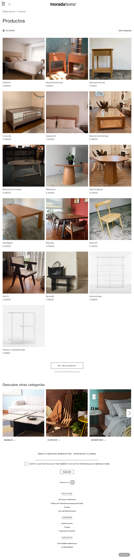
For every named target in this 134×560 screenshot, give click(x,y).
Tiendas (67, 527)
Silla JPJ (6, 296)
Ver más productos (67, 366)
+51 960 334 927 (67, 547)
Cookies (67, 507)
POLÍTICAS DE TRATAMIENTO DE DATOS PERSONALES (67, 464)
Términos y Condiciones (67, 499)
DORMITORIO (98, 440)
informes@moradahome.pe (67, 543)
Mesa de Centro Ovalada (12, 189)
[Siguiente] (129, 413)
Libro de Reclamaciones (67, 511)
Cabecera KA (51, 136)
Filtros (9, 30)
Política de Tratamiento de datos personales (67, 503)
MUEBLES (9, 440)
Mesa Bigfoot (8, 243)
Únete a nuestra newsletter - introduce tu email (67, 454)
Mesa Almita (50, 189)
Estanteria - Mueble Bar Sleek (14, 350)
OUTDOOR (54, 440)
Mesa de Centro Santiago (98, 136)
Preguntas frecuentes (67, 531)
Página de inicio (9, 12)
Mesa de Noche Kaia (97, 83)
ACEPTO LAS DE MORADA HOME (67, 464)
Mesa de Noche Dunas (54, 83)
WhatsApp (124, 555)
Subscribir (67, 472)
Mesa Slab (50, 243)
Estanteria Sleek (95, 296)
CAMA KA (6, 83)
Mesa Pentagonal (96, 189)
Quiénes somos (67, 523)
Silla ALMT (93, 243)
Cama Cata (7, 136)
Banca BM (50, 296)
